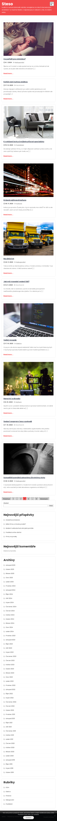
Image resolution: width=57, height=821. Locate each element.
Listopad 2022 (10, 689)
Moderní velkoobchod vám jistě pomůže (19, 528)
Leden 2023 (10, 681)
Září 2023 (9, 648)
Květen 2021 (10, 735)
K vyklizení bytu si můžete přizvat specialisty (24, 141)
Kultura (19, 204)
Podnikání (20, 145)
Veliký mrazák (10, 340)
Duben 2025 (10, 569)
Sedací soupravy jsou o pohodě (18, 421)
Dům (7, 787)
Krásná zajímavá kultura (15, 200)
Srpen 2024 (10, 602)
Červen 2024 (10, 611)
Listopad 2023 (10, 640)
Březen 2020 (10, 752)
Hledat (6, 503)
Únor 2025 (9, 578)
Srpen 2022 (10, 698)
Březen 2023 (10, 673)
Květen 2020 (10, 747)
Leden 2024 (10, 631)
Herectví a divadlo (12, 398)
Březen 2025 (10, 573)
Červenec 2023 (11, 656)
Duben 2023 (10, 669)
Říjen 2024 (9, 594)
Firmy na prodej (11, 537)
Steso (7, 4)
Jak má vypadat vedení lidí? (16, 281)
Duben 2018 (10, 772)
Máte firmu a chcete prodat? (16, 524)
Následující (44, 499)
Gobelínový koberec (13, 520)
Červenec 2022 (11, 702)
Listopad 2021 (10, 718)
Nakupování (19, 62)
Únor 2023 (9, 677)
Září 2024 (9, 598)
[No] (55, 816)
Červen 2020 (10, 743)
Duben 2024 (10, 619)
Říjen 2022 (9, 694)
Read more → (8, 73)
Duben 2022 (10, 710)
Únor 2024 (9, 627)
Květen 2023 (10, 665)
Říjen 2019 (9, 764)
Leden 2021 (9, 739)
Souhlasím (28, 817)
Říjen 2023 (9, 644)
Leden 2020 (10, 756)
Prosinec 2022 (10, 685)
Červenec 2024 (11, 607)
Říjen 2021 (9, 723)
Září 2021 (9, 727)
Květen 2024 (10, 615)
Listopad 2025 (10, 565)
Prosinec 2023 (10, 636)
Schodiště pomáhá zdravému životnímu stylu (24, 477)
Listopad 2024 (10, 590)
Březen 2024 (10, 623)
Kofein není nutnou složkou (16, 82)
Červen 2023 (10, 660)
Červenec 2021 (11, 731)
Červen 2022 (10, 706)
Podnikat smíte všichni (13, 532)
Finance (8, 796)
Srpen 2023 (10, 652)
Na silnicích (9, 258)
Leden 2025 (10, 582)
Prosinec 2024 (11, 586)
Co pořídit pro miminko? (15, 59)
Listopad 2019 (10, 760)
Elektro (19, 344)
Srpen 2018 (9, 768)
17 (36, 499)
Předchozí (6, 499)
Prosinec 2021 (10, 714)
